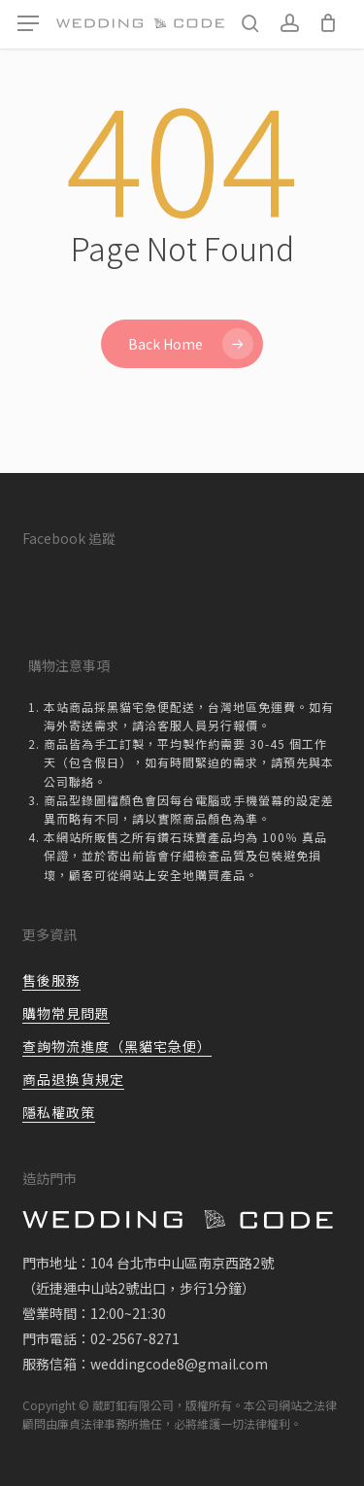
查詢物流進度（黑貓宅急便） (117, 1046)
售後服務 (51, 980)
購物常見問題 (66, 1013)
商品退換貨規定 (73, 1079)
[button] (28, 24)
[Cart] (328, 23)
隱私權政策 (58, 1112)
